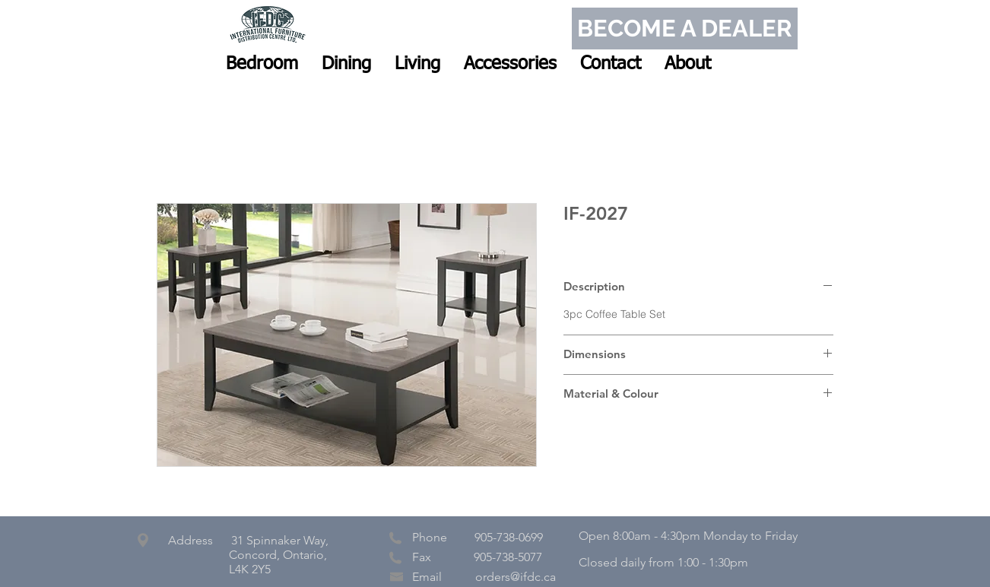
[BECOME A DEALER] (685, 28)
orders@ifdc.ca (515, 577)
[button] (261, 64)
